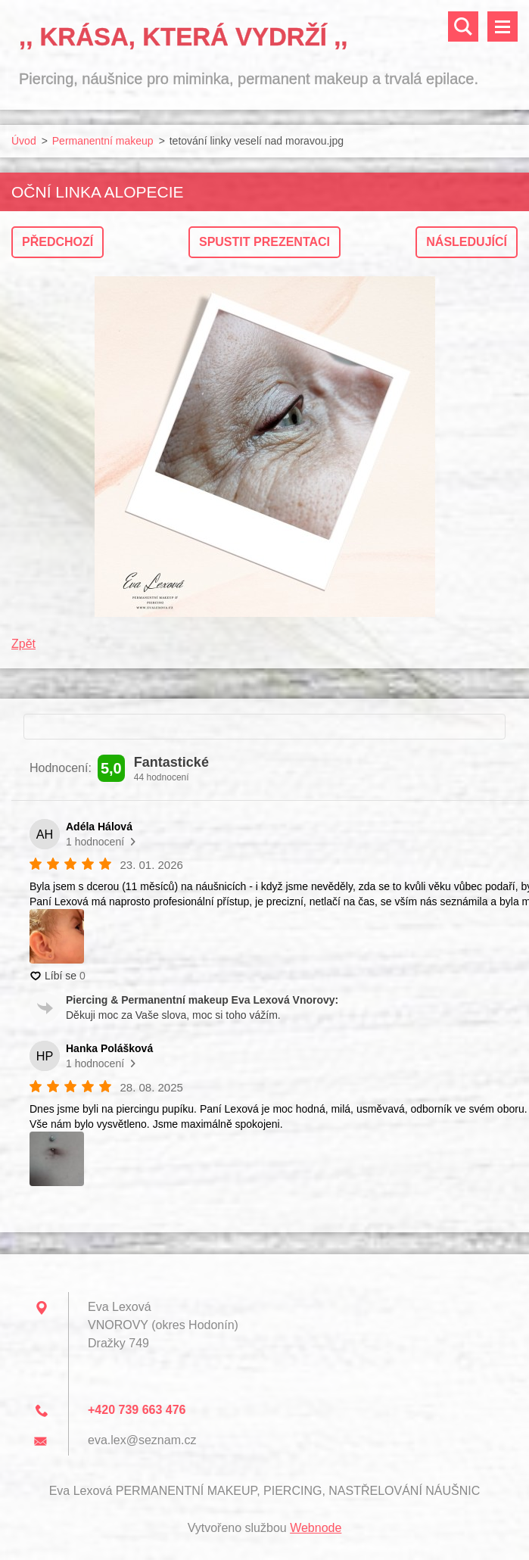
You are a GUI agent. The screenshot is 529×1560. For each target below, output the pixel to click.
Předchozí (57, 241)
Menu (502, 26)
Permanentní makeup (103, 141)
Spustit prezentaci (264, 241)
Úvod (23, 141)
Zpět (23, 643)
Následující (466, 241)
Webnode (315, 1527)
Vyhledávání (463, 26)
